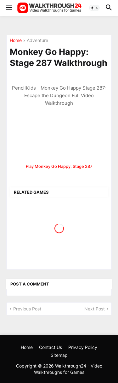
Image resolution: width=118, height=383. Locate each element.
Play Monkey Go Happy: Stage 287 (59, 166)
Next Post (94, 308)
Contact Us (50, 347)
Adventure (37, 40)
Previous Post (27, 308)
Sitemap (59, 355)
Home (16, 40)
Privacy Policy (82, 347)
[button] (8, 8)
